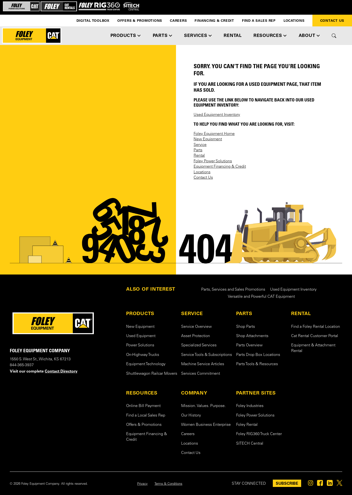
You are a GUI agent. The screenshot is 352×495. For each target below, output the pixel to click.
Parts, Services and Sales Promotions (233, 290)
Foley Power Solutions (213, 161)
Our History (191, 416)
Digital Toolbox (93, 20)
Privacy (142, 484)
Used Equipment (140, 336)
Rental (199, 156)
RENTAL (301, 313)
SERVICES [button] (195, 35)
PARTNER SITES (256, 393)
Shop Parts (245, 327)
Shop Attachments (252, 336)
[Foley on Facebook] (320, 484)
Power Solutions (140, 345)
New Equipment (208, 139)
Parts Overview (249, 345)
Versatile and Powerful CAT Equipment (261, 297)
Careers (178, 20)
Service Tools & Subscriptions (206, 355)
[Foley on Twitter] (339, 484)
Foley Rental (247, 425)
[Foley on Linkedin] (330, 484)
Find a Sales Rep (259, 20)
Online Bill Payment (143, 406)
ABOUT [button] (307, 35)
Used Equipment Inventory (217, 115)
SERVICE (192, 313)
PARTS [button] (160, 35)
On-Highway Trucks (142, 355)
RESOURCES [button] (267, 35)
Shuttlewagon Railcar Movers (151, 374)
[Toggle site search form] (334, 35)
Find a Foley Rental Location (315, 327)
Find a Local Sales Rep (145, 416)
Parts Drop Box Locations (258, 355)
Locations (294, 20)
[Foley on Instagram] (310, 484)
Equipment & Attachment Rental (313, 348)
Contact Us (332, 20)
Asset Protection (195, 336)
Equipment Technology (145, 364)
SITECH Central (249, 444)
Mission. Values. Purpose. (203, 406)
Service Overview (196, 327)
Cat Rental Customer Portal (314, 336)
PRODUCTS (140, 313)
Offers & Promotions (139, 20)
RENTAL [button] (233, 35)
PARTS (244, 313)
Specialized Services (199, 345)
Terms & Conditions (168, 484)
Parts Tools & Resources (257, 364)
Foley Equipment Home (214, 134)
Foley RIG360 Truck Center (259, 434)
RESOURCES (141, 393)
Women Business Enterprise (206, 425)
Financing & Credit (214, 20)
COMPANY (194, 393)
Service (200, 145)
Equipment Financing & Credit (220, 167)
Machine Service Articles (202, 364)
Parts (198, 150)
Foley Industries (250, 406)
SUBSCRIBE (287, 483)
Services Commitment (200, 374)
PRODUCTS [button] (123, 35)
